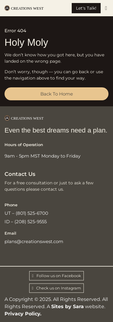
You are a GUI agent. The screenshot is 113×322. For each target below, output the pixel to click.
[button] (106, 8)
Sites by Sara (67, 306)
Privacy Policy (22, 314)
